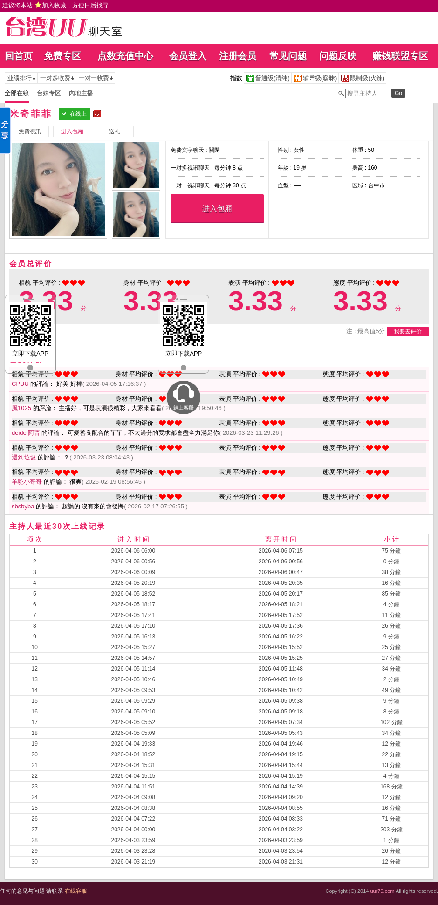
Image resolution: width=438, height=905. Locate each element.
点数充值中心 (125, 56)
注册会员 (237, 56)
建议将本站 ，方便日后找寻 (55, 5)
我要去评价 (408, 331)
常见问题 (288, 56)
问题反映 (337, 56)
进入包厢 (217, 209)
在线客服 (76, 891)
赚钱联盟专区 (400, 56)
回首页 (19, 56)
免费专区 (62, 56)
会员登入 (187, 56)
